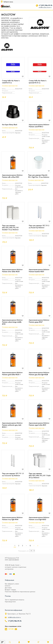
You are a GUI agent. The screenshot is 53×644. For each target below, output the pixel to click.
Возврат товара (10, 590)
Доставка (8, 588)
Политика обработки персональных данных (20, 592)
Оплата (7, 586)
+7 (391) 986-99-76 (45, 5)
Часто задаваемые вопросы (14, 600)
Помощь (8, 596)
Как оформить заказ (12, 584)
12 (30, 546)
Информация (9, 580)
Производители (10, 602)
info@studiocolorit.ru (45, 7)
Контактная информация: (13, 610)
